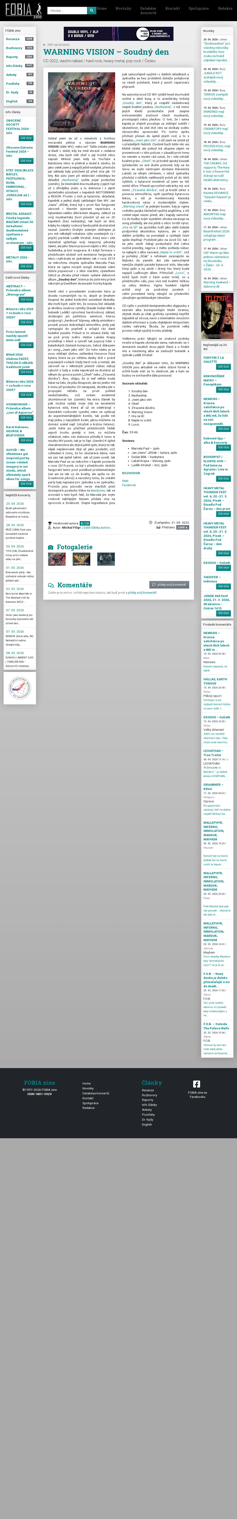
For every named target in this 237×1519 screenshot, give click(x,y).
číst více (26, 138)
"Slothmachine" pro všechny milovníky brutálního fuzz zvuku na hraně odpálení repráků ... (216, 50)
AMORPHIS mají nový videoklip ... (214, 214)
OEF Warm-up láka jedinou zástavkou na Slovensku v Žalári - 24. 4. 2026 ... (216, 259)
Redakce (88, 1108)
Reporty (147, 1100)
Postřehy (148, 1114)
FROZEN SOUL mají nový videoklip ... (216, 146)
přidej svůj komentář (169, 584)
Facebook (129, 485)
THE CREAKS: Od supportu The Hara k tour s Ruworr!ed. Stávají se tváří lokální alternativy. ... (217, 169)
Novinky (123, 8)
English (147, 1124)
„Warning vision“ (133, 206)
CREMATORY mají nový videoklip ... (215, 129)
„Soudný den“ (132, 103)
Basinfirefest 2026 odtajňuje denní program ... (216, 233)
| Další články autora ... (97, 527)
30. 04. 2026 (15, 546)
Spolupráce (199, 8)
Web (125, 481)
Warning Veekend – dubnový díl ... (217, 282)
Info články (149, 1105)
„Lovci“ (180, 273)
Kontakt (172, 8)
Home (102, 8)
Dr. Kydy (147, 1119)
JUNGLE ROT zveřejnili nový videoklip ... (214, 75)
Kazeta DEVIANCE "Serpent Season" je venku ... (217, 195)
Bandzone (98, 490)
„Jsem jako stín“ (145, 140)
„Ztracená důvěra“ (144, 190)
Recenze (148, 1090)
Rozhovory (149, 1095)
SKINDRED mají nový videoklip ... (214, 112)
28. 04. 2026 (15, 525)
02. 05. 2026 (15, 589)
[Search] (71, 10)
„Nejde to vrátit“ (170, 252)
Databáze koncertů (148, 10)
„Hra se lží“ (130, 227)
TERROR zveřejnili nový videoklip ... (215, 94)
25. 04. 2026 (15, 503)
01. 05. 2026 (15, 567)
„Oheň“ (146, 161)
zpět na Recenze (56, 44)
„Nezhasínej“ (70, 180)
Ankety (147, 1109)
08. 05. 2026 (15, 653)
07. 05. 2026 (15, 610)
